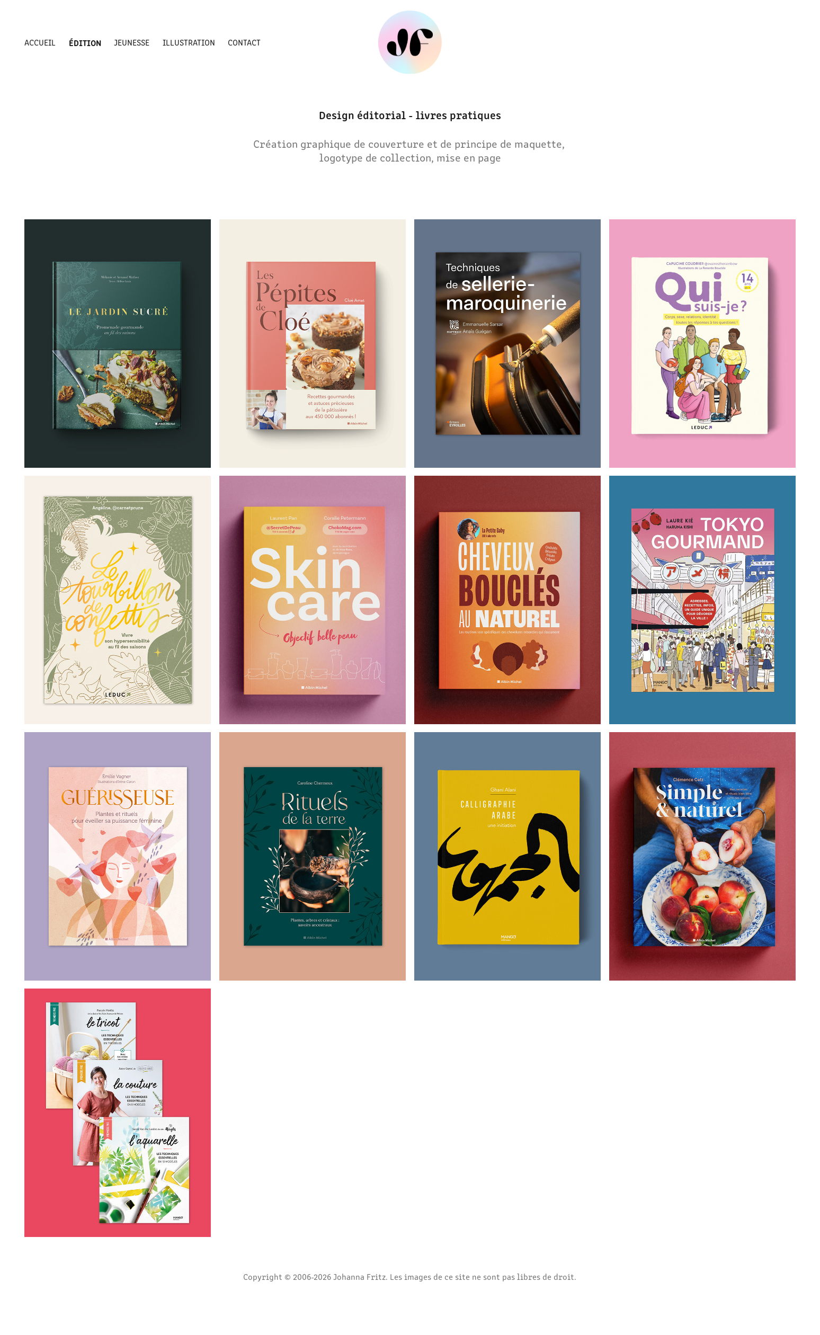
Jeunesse (131, 42)
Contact (244, 42)
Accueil (40, 42)
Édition (85, 42)
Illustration (189, 42)
